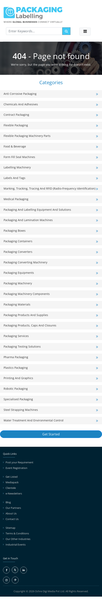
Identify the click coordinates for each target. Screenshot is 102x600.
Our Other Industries (18, 539)
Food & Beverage (15, 146)
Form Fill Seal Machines (19, 157)
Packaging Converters (18, 252)
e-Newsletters (14, 493)
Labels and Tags (14, 178)
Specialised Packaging (18, 399)
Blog (8, 502)
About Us (11, 513)
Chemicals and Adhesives (21, 104)
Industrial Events (16, 544)
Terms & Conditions (17, 533)
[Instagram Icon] (6, 580)
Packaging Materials (17, 304)
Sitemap (10, 528)
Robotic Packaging (16, 388)
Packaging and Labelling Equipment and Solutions (37, 210)
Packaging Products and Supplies (26, 315)
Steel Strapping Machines (21, 410)
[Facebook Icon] (6, 570)
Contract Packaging (16, 115)
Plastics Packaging (16, 368)
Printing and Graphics (18, 378)
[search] (66, 31)
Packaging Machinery (18, 283)
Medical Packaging (16, 199)
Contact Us (12, 519)
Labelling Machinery (17, 167)
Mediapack (12, 482)
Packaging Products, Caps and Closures (30, 325)
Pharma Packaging (16, 357)
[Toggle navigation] (85, 32)
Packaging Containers (18, 241)
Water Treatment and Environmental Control (33, 420)
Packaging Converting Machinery (25, 262)
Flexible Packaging (16, 125)
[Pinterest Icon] (15, 580)
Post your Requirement (19, 462)
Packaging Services (16, 336)
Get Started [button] (51, 434)
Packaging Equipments (19, 273)
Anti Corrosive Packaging (20, 94)
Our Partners (13, 508)
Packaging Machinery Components (27, 294)
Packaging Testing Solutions (22, 346)
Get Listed (12, 476)
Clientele (11, 488)
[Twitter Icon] (15, 572)
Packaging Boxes (15, 230)
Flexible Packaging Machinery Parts (27, 136)
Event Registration (16, 468)
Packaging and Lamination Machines (28, 220)
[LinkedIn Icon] (23, 570)
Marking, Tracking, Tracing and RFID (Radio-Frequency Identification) (49, 188)
